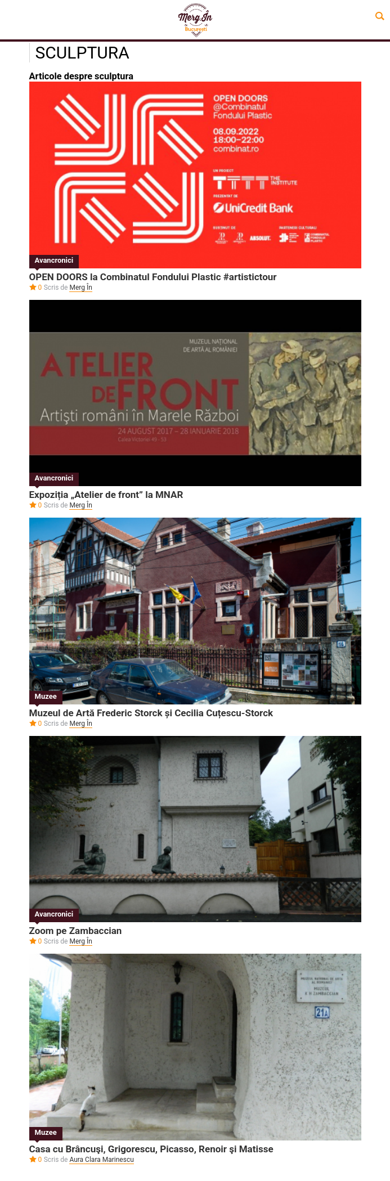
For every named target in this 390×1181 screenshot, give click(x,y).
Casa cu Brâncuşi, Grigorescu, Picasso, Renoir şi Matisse (151, 1149)
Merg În (80, 287)
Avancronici (54, 260)
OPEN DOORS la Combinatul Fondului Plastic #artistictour (153, 276)
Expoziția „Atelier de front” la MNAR (106, 494)
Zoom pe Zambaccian (75, 930)
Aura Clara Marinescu (101, 1160)
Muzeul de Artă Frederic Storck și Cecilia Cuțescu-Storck (151, 713)
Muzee (46, 696)
